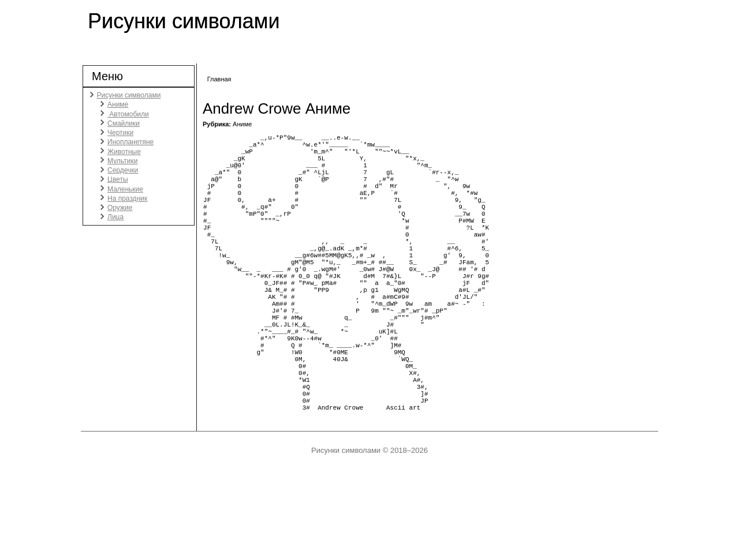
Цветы (117, 179)
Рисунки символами (184, 21)
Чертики (120, 133)
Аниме (117, 104)
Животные (124, 152)
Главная (219, 79)
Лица (115, 217)
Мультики (122, 161)
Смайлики (123, 123)
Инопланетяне (130, 142)
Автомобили (128, 114)
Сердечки (122, 170)
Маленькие (125, 189)
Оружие (119, 208)
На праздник (127, 198)
